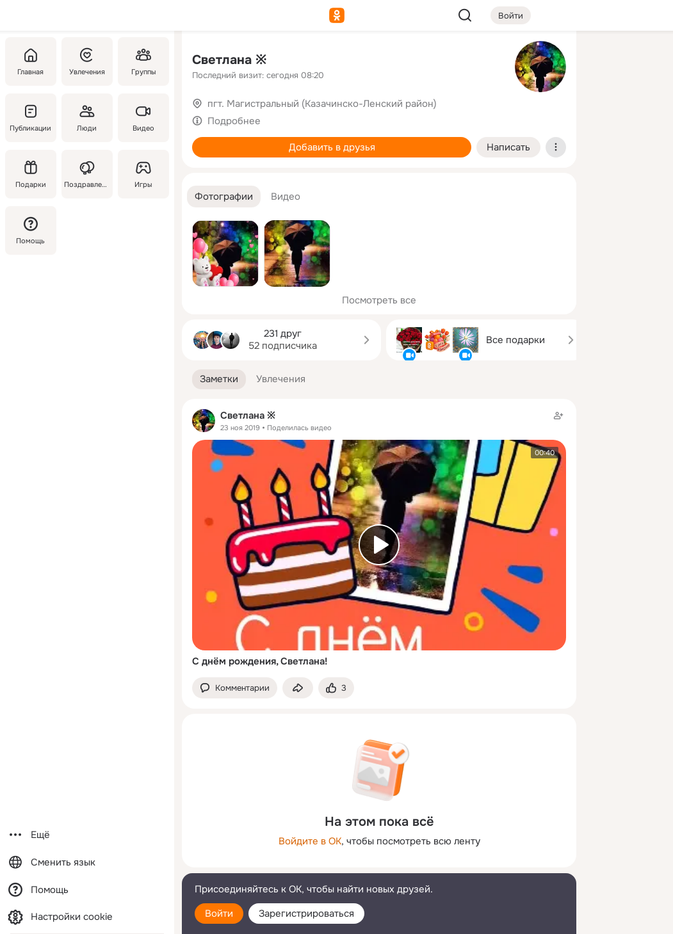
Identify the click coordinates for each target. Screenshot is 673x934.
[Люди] (87, 118)
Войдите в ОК (310, 841)
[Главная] (31, 61)
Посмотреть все (379, 300)
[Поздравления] (87, 174)
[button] (224, 197)
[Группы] (143, 61)
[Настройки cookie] (87, 917)
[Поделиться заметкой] (297, 687)
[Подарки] (31, 174)
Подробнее (234, 121)
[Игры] (143, 174)
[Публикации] (31, 118)
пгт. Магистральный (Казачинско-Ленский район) (322, 103)
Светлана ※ (229, 60)
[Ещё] (87, 835)
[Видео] (143, 118)
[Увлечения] (87, 61)
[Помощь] (31, 230)
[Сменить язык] (87, 862)
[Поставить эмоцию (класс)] (336, 687)
